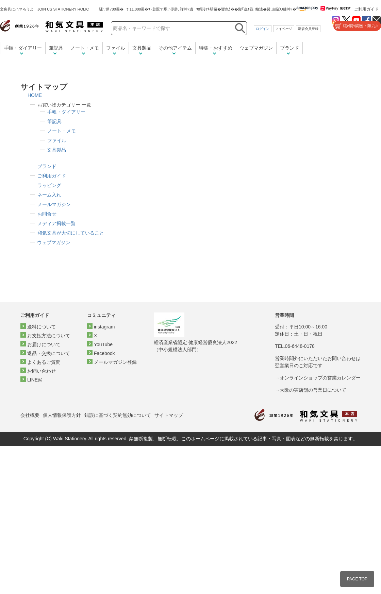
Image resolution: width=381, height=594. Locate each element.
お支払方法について (48, 335)
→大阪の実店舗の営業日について (310, 390)
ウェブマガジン (256, 48)
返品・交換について (48, 353)
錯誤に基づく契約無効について (117, 415)
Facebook (104, 353)
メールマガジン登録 (115, 362)
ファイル (115, 48)
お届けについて (44, 344)
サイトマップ (168, 415)
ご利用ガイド (366, 9)
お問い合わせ (41, 371)
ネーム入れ (49, 195)
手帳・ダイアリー (23, 48)
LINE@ (35, 380)
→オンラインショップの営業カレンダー (318, 377)
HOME (35, 95)
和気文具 (51, 26)
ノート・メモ (84, 48)
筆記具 (56, 48)
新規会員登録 (308, 29)
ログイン (262, 29)
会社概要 (29, 415)
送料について (41, 326)
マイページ (283, 29)
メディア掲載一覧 (56, 223)
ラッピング (49, 185)
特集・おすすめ (215, 48)
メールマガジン (54, 204)
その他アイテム (175, 48)
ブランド (289, 48)
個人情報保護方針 (62, 415)
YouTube (103, 344)
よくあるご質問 (44, 362)
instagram (104, 326)
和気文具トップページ (305, 415)
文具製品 (141, 48)
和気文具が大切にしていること (70, 233)
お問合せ (46, 214)
